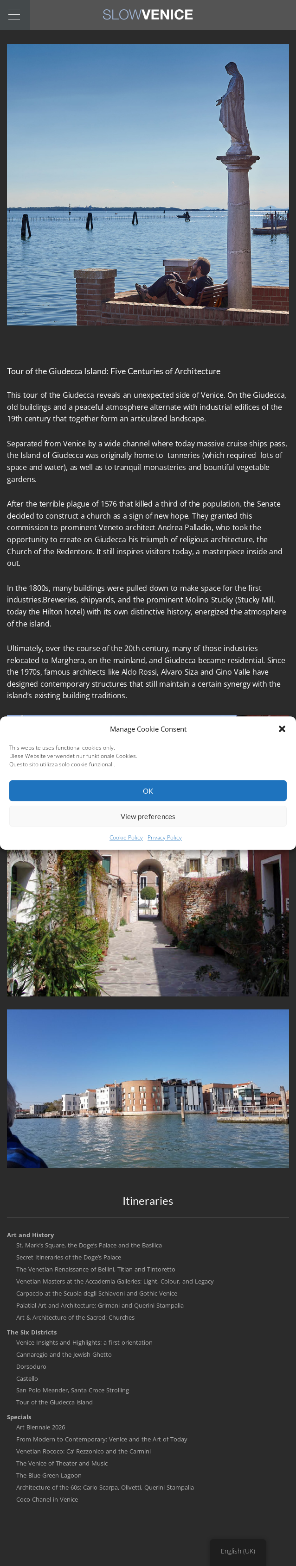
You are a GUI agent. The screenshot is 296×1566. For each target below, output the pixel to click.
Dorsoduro (31, 1366)
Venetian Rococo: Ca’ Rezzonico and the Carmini (83, 1451)
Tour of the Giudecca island (54, 1402)
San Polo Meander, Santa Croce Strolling (72, 1390)
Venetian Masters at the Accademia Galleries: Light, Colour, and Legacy (115, 1281)
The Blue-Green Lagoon (49, 1475)
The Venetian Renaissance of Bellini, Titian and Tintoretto (95, 1269)
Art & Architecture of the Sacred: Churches (75, 1317)
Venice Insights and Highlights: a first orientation (84, 1342)
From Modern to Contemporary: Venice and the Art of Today (101, 1439)
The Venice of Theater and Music (62, 1463)
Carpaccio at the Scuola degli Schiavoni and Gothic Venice (96, 1293)
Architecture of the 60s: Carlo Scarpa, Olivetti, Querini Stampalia (105, 1487)
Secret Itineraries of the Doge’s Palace (68, 1257)
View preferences (148, 823)
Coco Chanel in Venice (47, 1499)
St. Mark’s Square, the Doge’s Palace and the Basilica (89, 1245)
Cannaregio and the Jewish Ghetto (64, 1354)
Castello (27, 1378)
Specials (19, 1417)
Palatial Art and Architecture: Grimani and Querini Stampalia (100, 1305)
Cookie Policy (126, 844)
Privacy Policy (165, 844)
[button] (282, 735)
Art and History (30, 1235)
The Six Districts (32, 1332)
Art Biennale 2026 (40, 1427)
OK (148, 797)
